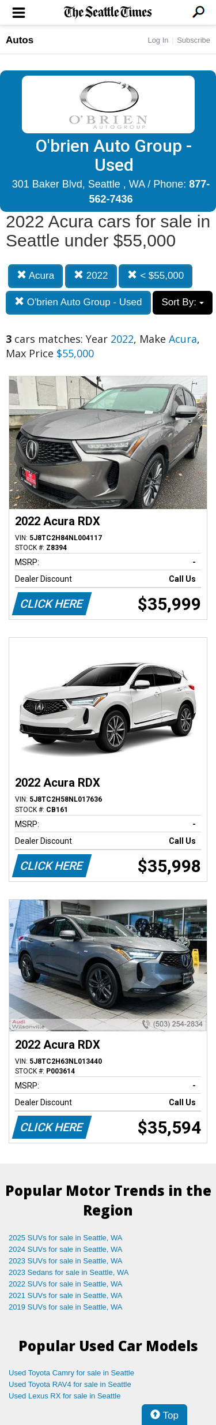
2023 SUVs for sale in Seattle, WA (66, 1260)
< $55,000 (155, 275)
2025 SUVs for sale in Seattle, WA (66, 1237)
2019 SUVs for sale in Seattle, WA (66, 1307)
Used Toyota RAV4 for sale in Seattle (70, 1384)
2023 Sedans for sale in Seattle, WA (68, 1272)
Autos (19, 40)
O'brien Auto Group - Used (78, 302)
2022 (91, 275)
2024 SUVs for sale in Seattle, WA (66, 1249)
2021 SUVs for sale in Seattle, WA (66, 1295)
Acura (35, 275)
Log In (157, 40)
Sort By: (182, 302)
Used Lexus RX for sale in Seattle (64, 1396)
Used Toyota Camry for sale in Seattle (71, 1372)
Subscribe (193, 40)
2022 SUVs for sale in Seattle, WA (66, 1284)
